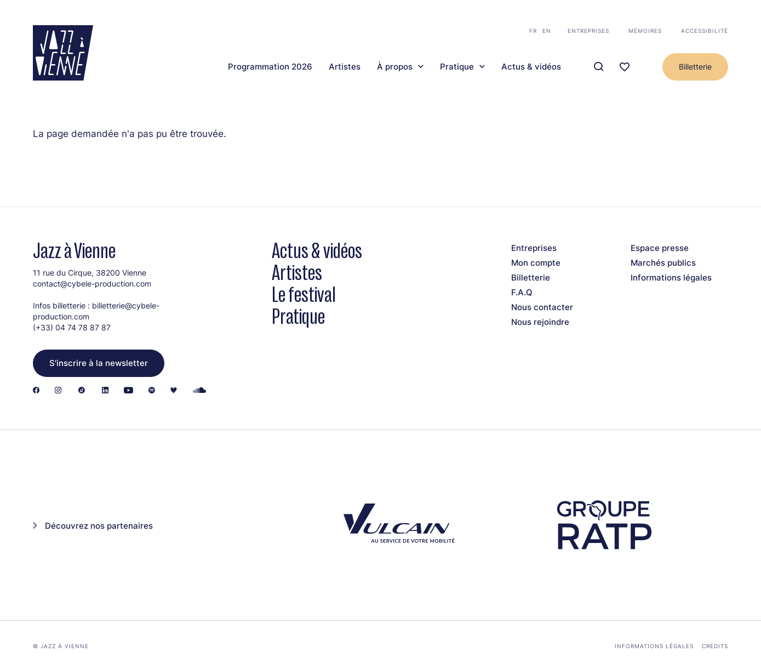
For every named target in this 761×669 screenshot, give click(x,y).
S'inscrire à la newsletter (98, 363)
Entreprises (588, 31)
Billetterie (695, 66)
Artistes (345, 66)
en (546, 31)
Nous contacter (542, 307)
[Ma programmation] (625, 67)
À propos (395, 66)
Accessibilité (704, 31)
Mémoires (645, 31)
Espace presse (660, 248)
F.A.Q (522, 292)
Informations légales (671, 277)
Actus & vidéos (531, 66)
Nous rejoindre (540, 322)
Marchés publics (663, 262)
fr (533, 31)
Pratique (457, 66)
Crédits (715, 646)
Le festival (304, 294)
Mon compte (535, 262)
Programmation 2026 (270, 66)
